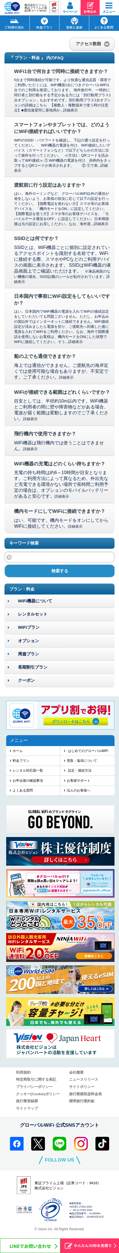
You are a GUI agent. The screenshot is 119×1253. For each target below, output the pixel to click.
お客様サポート (78, 781)
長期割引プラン (32, 667)
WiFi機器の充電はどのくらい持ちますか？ (60, 464)
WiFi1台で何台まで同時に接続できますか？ (61, 71)
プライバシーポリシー (34, 1087)
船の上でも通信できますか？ (45, 356)
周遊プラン (28, 653)
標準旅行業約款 (82, 1101)
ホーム (18, 751)
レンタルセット (32, 614)
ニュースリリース (83, 1079)
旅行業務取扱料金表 (85, 1094)
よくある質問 (23, 790)
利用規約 (23, 1072)
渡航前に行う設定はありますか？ (50, 185)
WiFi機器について (35, 600)
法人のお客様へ (78, 790)
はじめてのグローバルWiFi (87, 751)
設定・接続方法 (79, 770)
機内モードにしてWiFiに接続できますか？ (60, 511)
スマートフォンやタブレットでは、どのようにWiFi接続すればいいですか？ (61, 128)
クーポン (26, 680)
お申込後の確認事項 (28, 781)
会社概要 (76, 1072)
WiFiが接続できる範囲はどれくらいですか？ (62, 392)
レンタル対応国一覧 (28, 770)
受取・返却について (82, 761)
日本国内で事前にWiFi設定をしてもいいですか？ (62, 299)
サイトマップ (27, 1108)
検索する (59, 570)
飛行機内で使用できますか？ (45, 433)
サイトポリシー (82, 1087)
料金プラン (21, 761)
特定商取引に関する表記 (36, 1079)
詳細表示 (70, 110)
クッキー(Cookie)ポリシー (38, 1094)
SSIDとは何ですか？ (36, 238)
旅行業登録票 (27, 1101)
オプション (28, 640)
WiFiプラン (29, 627)
